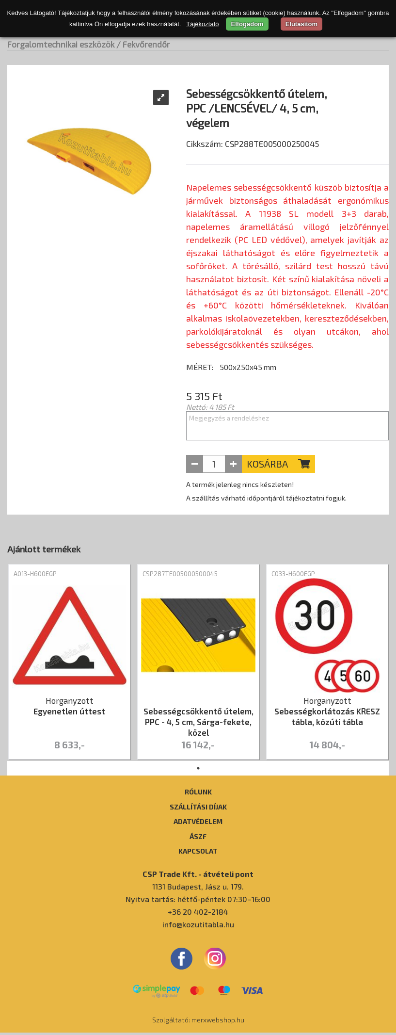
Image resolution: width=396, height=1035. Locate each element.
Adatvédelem (198, 823)
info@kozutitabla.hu (198, 926)
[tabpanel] (69, 664)
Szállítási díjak (198, 809)
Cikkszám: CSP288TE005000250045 (252, 168)
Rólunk (198, 794)
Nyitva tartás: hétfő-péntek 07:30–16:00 (198, 901)
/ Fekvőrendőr (143, 44)
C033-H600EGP (293, 576)
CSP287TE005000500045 (180, 576)
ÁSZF (198, 838)
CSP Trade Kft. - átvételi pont (198, 876)
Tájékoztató (202, 24)
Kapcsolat (198, 853)
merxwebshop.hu (217, 1022)
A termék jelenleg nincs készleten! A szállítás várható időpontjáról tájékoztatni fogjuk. (266, 493)
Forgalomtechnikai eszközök (60, 44)
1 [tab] (198, 771)
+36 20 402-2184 (198, 914)
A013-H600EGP (35, 576)
